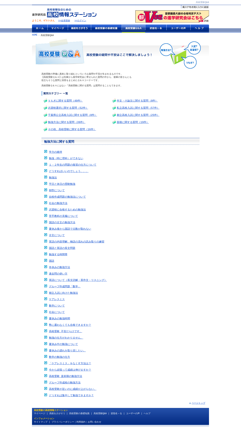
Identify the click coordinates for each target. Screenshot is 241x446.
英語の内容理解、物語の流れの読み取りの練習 (76, 250)
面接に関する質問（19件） (133, 124)
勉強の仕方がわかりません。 (66, 351)
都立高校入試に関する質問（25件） (138, 116)
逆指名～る (155, 29)
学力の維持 (55, 155)
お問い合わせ (94, 439)
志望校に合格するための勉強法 (67, 216)
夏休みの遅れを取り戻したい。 (67, 365)
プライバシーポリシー (63, 439)
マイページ (57, 29)
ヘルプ (199, 29)
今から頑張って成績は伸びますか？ (70, 385)
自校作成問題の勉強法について (67, 202)
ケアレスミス (57, 311)
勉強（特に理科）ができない (66, 162)
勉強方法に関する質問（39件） (66, 124)
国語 (51, 270)
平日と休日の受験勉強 (62, 189)
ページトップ (198, 420)
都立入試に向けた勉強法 (63, 304)
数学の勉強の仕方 (59, 372)
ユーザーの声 (178, 29)
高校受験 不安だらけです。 (65, 345)
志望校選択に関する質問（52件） (68, 109)
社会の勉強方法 (58, 209)
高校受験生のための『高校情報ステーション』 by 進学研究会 (64, 13)
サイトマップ (40, 439)
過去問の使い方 (58, 284)
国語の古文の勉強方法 (62, 229)
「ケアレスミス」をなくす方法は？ (70, 379)
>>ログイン (80, 21)
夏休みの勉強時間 (59, 331)
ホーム (39, 29)
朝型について (57, 195)
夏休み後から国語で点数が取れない (70, 236)
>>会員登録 (64, 21)
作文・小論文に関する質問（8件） (137, 101)
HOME (34, 35)
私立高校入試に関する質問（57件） (138, 109)
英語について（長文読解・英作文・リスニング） (78, 290)
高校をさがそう (79, 29)
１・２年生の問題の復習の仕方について (72, 168)
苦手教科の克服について (63, 223)
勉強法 (53, 182)
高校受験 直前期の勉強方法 (65, 392)
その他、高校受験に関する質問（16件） (72, 131)
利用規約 (80, 439)
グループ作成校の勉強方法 (65, 399)
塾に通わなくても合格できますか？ (70, 338)
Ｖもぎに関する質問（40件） (65, 101)
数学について (57, 318)
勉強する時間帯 (58, 263)
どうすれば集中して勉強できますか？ (71, 413)
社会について (57, 324)
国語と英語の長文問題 (62, 257)
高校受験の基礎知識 (106, 29)
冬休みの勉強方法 (59, 277)
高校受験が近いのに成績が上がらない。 (72, 406)
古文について (57, 243)
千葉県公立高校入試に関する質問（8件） (72, 116)
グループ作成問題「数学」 (65, 297)
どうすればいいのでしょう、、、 (68, 175)
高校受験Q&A (133, 29)
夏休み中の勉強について (63, 358)
